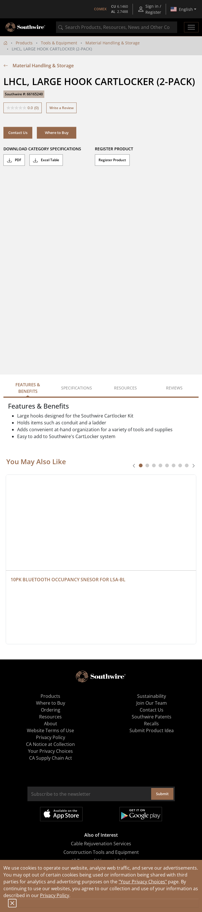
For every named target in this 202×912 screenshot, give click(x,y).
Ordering (50, 710)
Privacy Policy (54, 895)
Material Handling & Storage (112, 43)
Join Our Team (151, 703)
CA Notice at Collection (50, 744)
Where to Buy (57, 132)
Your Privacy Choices (50, 751)
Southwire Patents (151, 717)
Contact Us (17, 132)
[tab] (141, 465)
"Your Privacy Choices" (143, 881)
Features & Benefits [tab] (27, 388)
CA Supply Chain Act (50, 758)
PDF (14, 160)
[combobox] (116, 27)
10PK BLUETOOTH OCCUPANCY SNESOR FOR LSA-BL (68, 579)
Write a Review (61, 107)
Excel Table (46, 160)
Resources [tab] (125, 388)
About (50, 723)
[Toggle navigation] (191, 27)
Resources (50, 717)
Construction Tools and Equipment (101, 852)
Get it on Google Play (140, 814)
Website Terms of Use (50, 730)
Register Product (112, 159)
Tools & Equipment (59, 43)
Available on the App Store (61, 814)
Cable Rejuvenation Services (101, 843)
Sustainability (151, 696)
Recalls (151, 723)
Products (24, 43)
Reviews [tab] (174, 388)
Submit (162, 793)
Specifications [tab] (76, 388)
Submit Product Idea (151, 730)
